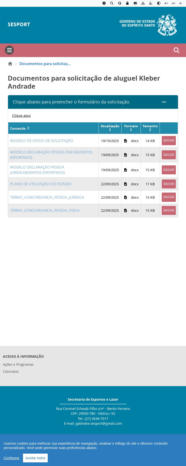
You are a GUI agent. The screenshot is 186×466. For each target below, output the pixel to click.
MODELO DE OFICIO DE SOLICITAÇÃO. (42, 140)
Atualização (110, 126)
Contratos (11, 371)
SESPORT (19, 24)
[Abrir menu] (9, 50)
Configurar (11, 458)
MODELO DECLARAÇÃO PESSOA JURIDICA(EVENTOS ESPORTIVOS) (37, 170)
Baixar (168, 140)
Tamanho (150, 126)
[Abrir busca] (176, 50)
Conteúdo (18, 128)
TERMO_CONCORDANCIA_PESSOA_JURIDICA (47, 197)
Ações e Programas (18, 364)
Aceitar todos (35, 458)
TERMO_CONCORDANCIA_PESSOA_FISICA (45, 210)
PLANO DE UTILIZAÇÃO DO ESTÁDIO (40, 183)
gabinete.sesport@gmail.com (99, 423)
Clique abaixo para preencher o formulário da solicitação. (71, 102)
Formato (131, 126)
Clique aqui (21, 115)
